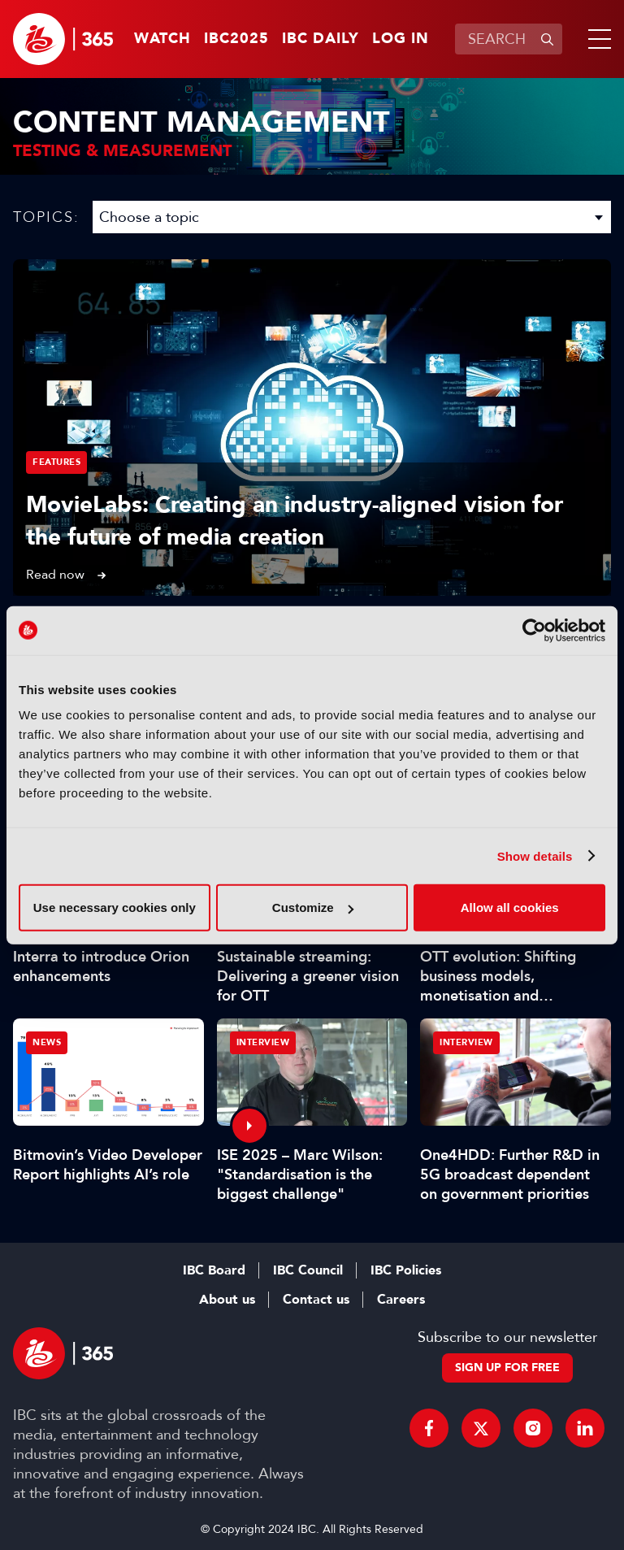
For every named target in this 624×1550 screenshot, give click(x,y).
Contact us (316, 1300)
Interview (263, 1042)
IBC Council (308, 1270)
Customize (312, 907)
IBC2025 (236, 39)
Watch (162, 39)
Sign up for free (507, 1367)
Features (56, 462)
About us (227, 1300)
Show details (535, 855)
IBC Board (214, 1270)
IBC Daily (320, 39)
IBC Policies (405, 1270)
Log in (400, 39)
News (46, 1042)
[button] (596, 39)
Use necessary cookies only (114, 907)
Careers (401, 1300)
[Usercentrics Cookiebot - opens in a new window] (534, 630)
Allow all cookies (510, 907)
